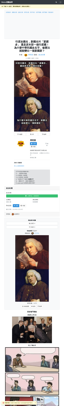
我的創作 (50, 12)
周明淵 (30, 55)
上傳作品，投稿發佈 (32, 196)
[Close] (35, 402)
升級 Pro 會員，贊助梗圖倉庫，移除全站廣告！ (17, 6)
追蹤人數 (8, 202)
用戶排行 (32, 12)
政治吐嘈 (42, 55)
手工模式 (32, 227)
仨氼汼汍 (36, 233)
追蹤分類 (20, 12)
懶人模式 (32, 223)
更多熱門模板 (32, 312)
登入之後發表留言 (19, 166)
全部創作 (8, 12)
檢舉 (44, 134)
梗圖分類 (14, 12)
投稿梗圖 (35, 202)
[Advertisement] (32, 25)
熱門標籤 (38, 12)
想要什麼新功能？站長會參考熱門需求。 (18, 403)
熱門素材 (44, 12)
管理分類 (26, 12)
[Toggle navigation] (60, 2)
